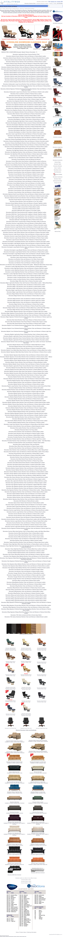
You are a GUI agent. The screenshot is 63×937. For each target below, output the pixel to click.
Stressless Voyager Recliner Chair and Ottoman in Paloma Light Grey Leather (26, 575)
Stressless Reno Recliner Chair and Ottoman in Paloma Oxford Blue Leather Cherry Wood (26, 451)
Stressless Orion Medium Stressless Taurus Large (10, 714)
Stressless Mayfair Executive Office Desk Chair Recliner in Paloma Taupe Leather (26, 375)
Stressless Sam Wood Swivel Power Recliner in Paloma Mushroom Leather (26, 462)
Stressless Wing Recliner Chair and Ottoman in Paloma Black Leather (26, 591)
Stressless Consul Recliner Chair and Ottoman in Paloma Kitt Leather (26, 179)
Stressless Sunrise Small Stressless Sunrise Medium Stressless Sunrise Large (10, 688)
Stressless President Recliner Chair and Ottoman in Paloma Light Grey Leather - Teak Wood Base (26, 440)
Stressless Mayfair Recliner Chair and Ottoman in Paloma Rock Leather (26, 395)
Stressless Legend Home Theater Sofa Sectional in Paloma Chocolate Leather (26, 255)
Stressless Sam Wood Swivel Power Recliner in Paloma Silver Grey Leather (26, 466)
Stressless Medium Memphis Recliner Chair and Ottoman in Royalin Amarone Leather (26, 413)
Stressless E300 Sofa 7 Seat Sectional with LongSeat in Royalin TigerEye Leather (26, 214)
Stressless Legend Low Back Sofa (38, 854)
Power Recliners (57, 96)
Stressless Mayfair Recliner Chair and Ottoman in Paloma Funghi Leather (26, 382)
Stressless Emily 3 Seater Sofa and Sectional (38, 740)
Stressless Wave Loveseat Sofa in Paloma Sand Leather (26, 580)
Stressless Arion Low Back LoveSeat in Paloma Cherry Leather (26, 93)
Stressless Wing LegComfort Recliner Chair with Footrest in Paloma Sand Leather (26, 600)
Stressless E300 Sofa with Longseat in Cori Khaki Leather (26, 210)
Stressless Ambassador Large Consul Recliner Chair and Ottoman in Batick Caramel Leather (26, 84)
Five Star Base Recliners (58, 106)
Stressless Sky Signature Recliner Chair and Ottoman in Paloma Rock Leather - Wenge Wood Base (26, 490)
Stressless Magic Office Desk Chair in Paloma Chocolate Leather (26, 281)
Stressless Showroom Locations (42, 3)
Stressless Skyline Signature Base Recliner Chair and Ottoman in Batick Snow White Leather (26, 499)
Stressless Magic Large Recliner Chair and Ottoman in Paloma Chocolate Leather (26, 290)
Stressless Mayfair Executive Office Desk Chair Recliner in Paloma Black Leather (26, 367)
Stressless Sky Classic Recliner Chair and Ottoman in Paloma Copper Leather (26, 479)
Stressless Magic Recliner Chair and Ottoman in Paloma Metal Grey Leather (26, 302)
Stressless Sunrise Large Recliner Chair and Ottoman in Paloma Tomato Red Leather (26, 521)
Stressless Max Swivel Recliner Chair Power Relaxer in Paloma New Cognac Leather (26, 321)
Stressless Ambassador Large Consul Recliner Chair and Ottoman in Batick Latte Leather (26, 91)
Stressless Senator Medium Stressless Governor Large (10, 701)
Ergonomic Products (9, 8)
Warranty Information (57, 180)
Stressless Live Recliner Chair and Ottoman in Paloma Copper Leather (26, 261)
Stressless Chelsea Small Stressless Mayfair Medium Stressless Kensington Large (26, 649)
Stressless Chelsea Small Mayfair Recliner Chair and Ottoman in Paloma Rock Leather (26, 146)
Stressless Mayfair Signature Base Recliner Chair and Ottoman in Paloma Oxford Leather (26, 355)
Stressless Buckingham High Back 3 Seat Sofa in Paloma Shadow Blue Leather (26, 126)
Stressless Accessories (57, 160)
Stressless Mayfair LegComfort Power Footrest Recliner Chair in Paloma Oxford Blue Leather (26, 338)
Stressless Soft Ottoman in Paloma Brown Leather (26, 501)
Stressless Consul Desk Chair (10, 728)
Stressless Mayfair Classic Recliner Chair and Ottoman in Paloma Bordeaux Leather (26, 362)
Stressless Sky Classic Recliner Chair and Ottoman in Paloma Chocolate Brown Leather (26, 477)
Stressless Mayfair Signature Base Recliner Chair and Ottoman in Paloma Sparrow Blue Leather (26, 402)
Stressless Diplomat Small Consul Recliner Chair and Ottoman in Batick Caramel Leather (26, 196)
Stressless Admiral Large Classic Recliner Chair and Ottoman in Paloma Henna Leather (26, 78)
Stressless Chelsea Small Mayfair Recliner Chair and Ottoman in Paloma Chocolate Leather (26, 141)
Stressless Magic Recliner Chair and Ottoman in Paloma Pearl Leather (26, 304)
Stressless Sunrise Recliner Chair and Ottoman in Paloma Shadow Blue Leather (26, 517)
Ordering (50, 3)
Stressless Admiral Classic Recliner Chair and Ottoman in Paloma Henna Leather (26, 61)
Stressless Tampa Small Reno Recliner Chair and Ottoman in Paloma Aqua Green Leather (26, 542)
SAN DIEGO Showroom (57, 23)
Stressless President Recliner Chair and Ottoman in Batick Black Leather (26, 435)
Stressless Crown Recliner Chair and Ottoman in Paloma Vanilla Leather (26, 190)
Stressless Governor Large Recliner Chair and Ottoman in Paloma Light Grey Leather (26, 227)
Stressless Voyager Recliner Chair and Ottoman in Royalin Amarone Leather (26, 578)
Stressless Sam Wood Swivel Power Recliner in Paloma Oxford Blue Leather (26, 464)
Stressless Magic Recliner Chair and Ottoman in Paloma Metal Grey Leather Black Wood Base (26, 307)
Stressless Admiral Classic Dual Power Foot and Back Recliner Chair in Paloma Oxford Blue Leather (26, 69)
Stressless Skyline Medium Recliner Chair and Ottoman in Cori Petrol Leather (26, 493)
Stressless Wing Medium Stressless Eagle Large (41, 675)
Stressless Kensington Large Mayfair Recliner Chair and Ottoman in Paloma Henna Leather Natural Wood (26, 248)
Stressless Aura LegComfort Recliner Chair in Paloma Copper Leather (26, 99)
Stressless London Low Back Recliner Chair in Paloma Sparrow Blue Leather (26, 275)
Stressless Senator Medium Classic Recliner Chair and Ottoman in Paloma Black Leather (26, 471)
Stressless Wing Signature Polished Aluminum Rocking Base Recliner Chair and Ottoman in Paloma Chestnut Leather (26, 603)
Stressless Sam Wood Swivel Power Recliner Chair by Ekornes (26, 459)
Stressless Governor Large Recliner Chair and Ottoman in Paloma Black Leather (26, 223)
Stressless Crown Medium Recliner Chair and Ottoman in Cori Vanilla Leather (26, 185)
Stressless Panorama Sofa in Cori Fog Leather (26, 429)
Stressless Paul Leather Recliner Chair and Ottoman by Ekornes (26, 428)
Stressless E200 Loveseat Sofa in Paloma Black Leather (26, 206)
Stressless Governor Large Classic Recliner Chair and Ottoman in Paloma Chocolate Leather (26, 232)
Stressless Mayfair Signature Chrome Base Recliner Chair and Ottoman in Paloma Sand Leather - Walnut (26, 356)
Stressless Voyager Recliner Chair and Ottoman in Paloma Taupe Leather (26, 576)
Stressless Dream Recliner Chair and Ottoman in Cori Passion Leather (26, 199)
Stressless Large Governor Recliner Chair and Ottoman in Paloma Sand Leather (26, 239)
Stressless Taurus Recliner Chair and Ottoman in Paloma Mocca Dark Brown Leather (26, 538)
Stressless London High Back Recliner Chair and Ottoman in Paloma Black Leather (26, 266)
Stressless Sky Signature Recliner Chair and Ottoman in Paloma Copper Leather (26, 486)
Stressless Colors (57, 56)
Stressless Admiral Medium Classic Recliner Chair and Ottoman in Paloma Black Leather (26, 70)
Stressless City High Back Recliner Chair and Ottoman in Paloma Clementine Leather (26, 152)
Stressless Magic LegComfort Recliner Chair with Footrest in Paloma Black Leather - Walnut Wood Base (26, 282)
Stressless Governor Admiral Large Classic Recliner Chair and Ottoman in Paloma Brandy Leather (26, 230)
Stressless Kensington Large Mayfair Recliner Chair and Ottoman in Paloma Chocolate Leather (26, 241)
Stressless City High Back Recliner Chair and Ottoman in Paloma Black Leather (26, 150)
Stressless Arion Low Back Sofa (37, 833)
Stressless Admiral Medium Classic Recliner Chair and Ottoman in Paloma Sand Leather (26, 74)
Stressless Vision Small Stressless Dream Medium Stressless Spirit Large (26, 688)
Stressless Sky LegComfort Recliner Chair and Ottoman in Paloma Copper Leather (26, 482)
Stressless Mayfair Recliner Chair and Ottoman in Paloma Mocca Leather (26, 393)
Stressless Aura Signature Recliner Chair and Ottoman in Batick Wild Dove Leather (26, 102)
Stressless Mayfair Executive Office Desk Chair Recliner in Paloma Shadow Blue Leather (26, 373)
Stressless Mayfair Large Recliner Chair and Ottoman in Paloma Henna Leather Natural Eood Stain (26, 386)
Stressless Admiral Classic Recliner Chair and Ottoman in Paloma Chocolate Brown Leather (26, 58)
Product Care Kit (57, 182)
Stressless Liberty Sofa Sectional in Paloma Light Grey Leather (26, 257)
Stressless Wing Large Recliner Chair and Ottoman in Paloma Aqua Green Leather (26, 589)
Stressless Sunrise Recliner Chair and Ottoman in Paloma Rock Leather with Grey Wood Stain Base (26, 519)
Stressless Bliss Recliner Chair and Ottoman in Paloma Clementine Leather (26, 113)
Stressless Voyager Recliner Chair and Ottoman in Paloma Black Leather (26, 573)
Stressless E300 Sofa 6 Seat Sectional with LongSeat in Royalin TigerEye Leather (26, 212)
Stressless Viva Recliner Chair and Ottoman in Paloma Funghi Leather (26, 569)
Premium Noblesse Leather (26, 882)
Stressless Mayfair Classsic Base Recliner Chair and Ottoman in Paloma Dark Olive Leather (26, 378)
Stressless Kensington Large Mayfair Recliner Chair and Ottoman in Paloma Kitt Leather (26, 250)
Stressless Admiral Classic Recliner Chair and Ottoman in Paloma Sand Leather (26, 65)
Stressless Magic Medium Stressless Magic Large (10, 662)
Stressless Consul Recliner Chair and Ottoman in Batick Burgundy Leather (26, 170)
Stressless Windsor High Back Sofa (14, 792)
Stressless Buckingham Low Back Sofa (38, 761)
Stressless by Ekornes (15, 8)
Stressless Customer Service (42, 1)
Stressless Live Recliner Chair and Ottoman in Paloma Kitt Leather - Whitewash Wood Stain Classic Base (26, 264)
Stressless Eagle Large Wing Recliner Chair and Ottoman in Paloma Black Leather (26, 217)
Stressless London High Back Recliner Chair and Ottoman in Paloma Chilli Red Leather (26, 268)
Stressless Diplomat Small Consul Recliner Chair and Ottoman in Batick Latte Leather (26, 197)
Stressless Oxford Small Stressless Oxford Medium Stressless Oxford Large (26, 714)
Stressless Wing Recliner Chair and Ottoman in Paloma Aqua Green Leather (26, 587)
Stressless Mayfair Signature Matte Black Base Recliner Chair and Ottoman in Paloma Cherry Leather (26, 352)
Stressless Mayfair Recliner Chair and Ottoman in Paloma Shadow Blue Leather (26, 400)
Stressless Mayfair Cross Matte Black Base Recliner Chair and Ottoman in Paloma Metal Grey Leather (26, 350)
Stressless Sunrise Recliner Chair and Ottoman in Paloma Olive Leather (26, 513)
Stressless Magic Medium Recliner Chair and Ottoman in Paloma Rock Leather (26, 293)
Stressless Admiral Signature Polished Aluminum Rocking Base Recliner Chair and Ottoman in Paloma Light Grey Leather (26, 89)
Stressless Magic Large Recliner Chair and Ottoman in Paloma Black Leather (26, 286)
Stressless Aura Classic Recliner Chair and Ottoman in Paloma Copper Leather (26, 97)
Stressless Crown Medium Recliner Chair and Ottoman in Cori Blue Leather (26, 183)
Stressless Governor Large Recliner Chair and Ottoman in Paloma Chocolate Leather (26, 225)
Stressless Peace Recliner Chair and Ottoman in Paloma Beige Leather (26, 431)
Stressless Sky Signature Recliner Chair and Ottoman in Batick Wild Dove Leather (26, 484)
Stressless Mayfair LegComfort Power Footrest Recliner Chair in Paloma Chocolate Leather (26, 336)
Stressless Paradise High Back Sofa (14, 844)
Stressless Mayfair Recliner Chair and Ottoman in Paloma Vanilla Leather (26, 406)
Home (17, 932)
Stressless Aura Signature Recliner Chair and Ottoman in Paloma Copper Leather (26, 106)
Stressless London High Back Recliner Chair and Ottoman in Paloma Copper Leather (26, 270)
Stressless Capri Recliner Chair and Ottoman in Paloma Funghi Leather (26, 137)
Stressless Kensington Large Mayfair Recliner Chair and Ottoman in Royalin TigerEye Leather (26, 253)
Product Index (23, 932)
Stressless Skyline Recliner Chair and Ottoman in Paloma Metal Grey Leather (26, 497)
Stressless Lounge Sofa (57, 147)
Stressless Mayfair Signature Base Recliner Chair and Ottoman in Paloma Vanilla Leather (26, 358)
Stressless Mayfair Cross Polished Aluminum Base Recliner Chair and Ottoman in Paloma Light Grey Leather (26, 332)
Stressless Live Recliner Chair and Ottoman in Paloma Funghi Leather (26, 262)
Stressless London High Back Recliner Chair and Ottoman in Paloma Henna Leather (26, 272)
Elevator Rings (58, 162)
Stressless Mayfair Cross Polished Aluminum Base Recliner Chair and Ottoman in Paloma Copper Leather (26, 329)
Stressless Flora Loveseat (37, 812)
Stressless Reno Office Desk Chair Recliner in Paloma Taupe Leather (26, 446)
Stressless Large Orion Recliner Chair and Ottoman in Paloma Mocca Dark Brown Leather (26, 424)
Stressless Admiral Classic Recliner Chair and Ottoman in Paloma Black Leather (26, 56)
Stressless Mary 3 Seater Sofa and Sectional (38, 751)
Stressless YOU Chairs (57, 126)
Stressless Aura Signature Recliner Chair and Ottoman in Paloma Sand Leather (26, 112)
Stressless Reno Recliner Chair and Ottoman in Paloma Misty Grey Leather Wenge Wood (26, 449)
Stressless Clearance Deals (30, 3)
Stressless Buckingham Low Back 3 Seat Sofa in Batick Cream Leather (26, 132)
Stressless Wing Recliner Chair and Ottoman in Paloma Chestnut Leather (26, 593)
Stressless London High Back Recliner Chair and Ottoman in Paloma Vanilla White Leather (26, 273)
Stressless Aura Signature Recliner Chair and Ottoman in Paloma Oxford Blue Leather (26, 110)
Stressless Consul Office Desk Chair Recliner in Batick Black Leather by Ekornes (26, 161)
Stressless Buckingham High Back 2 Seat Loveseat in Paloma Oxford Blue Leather (26, 123)
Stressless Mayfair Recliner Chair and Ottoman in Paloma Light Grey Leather (26, 391)
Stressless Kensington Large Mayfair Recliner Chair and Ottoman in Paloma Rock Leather (26, 251)
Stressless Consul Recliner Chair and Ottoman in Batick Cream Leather (26, 174)
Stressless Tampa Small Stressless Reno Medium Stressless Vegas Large (41, 649)
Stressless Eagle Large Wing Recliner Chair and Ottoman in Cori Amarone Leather (26, 216)
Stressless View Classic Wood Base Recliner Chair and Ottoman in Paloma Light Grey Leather (26, 554)
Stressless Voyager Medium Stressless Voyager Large (26, 662)
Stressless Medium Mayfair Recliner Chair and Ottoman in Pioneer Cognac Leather (26, 407)
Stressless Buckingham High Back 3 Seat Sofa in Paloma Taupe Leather (26, 130)
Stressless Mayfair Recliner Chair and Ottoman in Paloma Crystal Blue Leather (26, 348)
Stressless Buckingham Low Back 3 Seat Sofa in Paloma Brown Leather (26, 119)
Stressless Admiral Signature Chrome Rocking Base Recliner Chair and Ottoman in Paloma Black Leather (26, 86)
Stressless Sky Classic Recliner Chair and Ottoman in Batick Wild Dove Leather (26, 475)
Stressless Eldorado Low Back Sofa (38, 782)
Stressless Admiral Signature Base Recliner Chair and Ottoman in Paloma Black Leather (26, 81)
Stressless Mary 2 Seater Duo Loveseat (14, 751)
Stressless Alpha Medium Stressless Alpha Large (41, 701)
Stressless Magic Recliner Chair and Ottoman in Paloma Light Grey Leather (26, 300)
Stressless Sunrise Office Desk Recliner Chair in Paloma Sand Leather (26, 535)
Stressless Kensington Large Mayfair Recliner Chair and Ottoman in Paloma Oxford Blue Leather (26, 243)
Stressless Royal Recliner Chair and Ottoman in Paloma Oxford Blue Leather (26, 455)
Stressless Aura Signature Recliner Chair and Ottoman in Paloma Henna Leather (26, 108)
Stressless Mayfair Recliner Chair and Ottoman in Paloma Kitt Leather (26, 387)
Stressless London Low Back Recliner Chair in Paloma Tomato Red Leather (26, 277)
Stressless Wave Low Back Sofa (37, 822)
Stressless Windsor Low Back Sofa (38, 792)
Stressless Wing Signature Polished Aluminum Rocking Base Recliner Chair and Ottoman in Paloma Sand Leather (26, 610)
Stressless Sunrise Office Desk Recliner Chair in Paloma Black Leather (26, 533)
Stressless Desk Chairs (57, 116)
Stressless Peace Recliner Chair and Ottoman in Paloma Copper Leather (26, 433)
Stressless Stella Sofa (14, 802)
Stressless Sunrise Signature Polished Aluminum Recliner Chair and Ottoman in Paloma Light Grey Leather (26, 529)
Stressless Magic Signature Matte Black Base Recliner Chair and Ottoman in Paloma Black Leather (26, 315)
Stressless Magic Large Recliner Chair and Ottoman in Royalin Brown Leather (26, 292)
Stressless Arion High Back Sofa (14, 833)
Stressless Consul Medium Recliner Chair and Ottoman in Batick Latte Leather (26, 177)
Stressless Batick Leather (26, 879)
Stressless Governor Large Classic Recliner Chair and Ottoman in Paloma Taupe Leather (26, 237)
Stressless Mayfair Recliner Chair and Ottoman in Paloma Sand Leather (26, 398)
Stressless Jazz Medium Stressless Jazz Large (26, 701)
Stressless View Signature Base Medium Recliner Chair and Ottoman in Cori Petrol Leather (26, 556)
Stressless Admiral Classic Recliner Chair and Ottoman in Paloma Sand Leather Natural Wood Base (26, 67)
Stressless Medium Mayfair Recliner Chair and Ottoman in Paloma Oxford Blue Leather (26, 397)
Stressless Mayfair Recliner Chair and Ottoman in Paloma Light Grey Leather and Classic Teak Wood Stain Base (26, 342)
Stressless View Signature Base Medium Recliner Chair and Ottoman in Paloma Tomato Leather (26, 567)
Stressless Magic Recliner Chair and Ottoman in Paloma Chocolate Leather (26, 298)
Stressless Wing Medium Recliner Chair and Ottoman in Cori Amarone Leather (26, 582)
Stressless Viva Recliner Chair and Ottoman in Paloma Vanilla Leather (26, 571)
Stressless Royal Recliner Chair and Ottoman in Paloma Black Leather (26, 453)
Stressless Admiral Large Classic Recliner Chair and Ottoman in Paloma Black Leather (26, 76)
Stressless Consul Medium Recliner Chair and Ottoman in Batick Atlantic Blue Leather (26, 164)
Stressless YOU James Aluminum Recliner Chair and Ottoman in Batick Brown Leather (26, 616)
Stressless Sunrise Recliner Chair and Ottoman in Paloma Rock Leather (26, 515)
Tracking (54, 3)
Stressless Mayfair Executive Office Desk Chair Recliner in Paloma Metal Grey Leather (26, 369)
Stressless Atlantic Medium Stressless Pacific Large (10, 675)
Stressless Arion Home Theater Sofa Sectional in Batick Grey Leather (26, 95)
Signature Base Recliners (57, 86)
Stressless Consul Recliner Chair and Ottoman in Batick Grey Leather (26, 175)
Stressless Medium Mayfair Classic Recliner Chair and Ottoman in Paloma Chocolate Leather (26, 364)
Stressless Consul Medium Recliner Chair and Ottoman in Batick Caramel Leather (26, 166)
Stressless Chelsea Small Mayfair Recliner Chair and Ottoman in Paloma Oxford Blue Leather (26, 144)
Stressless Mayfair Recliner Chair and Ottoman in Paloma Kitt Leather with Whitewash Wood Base (26, 389)
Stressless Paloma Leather (26, 881)
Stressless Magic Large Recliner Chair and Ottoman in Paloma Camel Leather (26, 288)
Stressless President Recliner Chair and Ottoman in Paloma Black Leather (26, 437)
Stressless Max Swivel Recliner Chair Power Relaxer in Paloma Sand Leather (26, 323)
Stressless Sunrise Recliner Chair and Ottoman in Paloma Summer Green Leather (26, 524)
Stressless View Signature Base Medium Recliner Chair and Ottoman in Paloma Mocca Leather (26, 565)
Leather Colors (22, 8)
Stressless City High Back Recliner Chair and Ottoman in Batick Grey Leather (26, 148)
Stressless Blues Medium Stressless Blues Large (41, 688)
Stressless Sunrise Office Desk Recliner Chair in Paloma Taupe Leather (26, 536)
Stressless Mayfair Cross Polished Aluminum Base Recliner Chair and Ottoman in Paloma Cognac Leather (26, 326)
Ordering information (31, 932)
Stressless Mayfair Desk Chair (41, 728)
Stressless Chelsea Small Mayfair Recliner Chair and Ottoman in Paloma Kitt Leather (26, 143)
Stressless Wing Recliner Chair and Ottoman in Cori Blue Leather (26, 586)
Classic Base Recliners (57, 76)
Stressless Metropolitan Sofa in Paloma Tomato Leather (26, 418)
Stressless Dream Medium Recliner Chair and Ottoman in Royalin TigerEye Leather (26, 203)
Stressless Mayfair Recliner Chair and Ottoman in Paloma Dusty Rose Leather (26, 380)
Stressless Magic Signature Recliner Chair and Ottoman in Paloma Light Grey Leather (26, 311)
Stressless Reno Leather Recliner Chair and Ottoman (26, 444)
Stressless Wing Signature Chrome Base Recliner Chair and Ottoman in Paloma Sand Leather (26, 607)
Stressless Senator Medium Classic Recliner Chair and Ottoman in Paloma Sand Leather (26, 473)
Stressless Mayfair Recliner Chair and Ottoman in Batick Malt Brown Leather (26, 344)
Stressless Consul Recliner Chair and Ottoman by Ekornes (26, 159)
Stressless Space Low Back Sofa (37, 863)
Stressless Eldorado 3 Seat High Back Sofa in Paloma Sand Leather (26, 219)
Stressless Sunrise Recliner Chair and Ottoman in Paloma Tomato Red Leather (26, 522)
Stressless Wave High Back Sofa (14, 822)
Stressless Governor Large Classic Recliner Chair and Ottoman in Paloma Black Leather (26, 228)
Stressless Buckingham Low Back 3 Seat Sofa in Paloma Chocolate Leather (26, 117)
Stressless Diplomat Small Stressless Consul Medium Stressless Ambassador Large (10, 649)
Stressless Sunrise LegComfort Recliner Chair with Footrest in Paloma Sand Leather (26, 526)
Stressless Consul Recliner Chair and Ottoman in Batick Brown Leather (26, 168)
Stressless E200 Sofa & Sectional (14, 874)
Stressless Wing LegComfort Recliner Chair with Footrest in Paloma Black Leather (26, 598)
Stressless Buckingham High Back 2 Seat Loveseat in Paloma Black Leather (26, 121)
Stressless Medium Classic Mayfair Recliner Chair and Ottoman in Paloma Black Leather (26, 360)
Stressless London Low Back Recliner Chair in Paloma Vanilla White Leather (26, 279)
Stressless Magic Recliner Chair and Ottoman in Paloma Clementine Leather (26, 309)
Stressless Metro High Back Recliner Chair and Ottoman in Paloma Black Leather (26, 417)
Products (4, 8)
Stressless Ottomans (57, 166)
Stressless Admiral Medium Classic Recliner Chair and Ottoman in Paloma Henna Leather (26, 72)
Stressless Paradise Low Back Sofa (38, 844)
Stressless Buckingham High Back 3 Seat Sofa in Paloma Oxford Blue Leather (26, 124)
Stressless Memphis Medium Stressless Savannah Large (26, 675)
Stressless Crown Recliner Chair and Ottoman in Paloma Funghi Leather (26, 188)
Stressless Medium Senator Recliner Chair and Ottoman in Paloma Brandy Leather (26, 468)
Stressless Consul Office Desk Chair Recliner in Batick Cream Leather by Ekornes (26, 163)
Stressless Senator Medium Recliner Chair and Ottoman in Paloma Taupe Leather (26, 470)
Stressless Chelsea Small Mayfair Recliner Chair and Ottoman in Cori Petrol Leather (26, 139)
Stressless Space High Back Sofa (14, 863)
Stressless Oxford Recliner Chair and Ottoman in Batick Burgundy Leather (26, 426)
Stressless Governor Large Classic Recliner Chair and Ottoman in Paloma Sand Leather (26, 236)
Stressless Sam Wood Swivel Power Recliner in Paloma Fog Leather (26, 460)
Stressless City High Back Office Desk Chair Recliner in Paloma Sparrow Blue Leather (26, 154)
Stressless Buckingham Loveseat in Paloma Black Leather (26, 115)
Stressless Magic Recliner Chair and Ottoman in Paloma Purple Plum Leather (26, 306)
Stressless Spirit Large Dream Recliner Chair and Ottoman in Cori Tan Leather (26, 506)
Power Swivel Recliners (57, 66)
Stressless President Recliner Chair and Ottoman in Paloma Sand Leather (26, 442)
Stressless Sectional (57, 157)
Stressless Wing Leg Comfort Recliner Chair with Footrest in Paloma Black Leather (26, 595)
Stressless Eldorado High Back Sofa (14, 782)
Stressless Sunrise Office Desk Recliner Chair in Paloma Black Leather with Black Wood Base (26, 531)
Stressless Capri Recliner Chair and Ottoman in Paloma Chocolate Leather (26, 135)
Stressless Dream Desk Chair (26, 728)
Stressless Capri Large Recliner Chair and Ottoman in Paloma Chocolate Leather (26, 133)
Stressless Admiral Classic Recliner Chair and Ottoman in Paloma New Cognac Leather (26, 63)
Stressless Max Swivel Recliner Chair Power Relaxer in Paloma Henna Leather (26, 319)
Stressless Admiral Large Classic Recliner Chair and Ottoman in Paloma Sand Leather (26, 79)
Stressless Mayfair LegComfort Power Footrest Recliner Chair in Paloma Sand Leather (26, 334)
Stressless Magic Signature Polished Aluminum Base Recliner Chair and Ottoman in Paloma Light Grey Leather (26, 317)
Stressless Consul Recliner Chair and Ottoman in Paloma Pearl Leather (26, 181)
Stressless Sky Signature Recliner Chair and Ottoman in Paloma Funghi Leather (26, 488)
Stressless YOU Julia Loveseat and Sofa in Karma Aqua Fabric (26, 615)
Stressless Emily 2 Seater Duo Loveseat (14, 740)
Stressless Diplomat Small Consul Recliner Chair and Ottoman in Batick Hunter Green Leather (26, 194)
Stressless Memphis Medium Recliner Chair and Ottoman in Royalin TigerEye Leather (26, 415)
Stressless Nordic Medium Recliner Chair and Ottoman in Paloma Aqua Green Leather (26, 420)
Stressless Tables (57, 164)
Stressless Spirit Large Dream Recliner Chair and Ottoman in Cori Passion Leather (26, 504)
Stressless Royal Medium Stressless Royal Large (41, 663)
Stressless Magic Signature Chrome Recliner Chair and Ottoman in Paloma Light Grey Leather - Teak (26, 313)
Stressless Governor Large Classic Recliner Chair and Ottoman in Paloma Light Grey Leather (26, 234)
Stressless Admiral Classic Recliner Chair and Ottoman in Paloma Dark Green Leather (26, 59)
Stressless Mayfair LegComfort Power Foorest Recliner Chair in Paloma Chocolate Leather (26, 365)
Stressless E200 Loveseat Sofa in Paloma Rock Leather (26, 208)
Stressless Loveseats (58, 137)
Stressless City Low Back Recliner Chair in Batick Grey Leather (26, 155)
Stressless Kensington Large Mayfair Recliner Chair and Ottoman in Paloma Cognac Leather (26, 245)
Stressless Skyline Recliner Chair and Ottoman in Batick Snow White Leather (26, 495)
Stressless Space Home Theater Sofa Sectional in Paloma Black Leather (26, 502)
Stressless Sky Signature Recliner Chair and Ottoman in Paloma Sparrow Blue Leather (26, 491)
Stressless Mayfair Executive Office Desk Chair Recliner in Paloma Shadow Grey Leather (26, 371)
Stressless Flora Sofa (14, 812)
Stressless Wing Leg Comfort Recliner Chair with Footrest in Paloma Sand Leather (26, 596)
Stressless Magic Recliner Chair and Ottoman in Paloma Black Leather (26, 295)
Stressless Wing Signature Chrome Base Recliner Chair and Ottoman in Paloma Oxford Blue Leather (26, 605)
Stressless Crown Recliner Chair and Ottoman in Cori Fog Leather (26, 186)
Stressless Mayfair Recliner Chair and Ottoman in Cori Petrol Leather (26, 346)
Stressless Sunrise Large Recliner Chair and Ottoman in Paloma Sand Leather (26, 511)
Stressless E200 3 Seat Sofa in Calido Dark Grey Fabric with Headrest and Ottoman (26, 205)
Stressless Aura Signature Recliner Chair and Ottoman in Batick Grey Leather (26, 101)
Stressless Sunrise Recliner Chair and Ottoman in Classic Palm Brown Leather (26, 508)
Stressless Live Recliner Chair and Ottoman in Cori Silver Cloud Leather (26, 259)
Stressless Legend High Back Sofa (14, 854)
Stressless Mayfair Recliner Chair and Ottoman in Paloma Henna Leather (26, 384)
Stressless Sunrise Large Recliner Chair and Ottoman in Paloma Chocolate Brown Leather (26, 510)
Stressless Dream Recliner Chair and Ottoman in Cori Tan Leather (26, 201)
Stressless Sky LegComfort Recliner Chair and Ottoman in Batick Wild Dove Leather (26, 480)
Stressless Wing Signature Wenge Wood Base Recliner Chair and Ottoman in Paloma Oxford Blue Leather (26, 613)
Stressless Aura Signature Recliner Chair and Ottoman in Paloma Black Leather (26, 104)
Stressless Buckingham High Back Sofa (14, 761)
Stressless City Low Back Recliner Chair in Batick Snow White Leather (26, 157)
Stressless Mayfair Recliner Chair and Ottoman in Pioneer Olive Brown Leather (26, 409)
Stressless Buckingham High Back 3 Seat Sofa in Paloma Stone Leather (26, 128)
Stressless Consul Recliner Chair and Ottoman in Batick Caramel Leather (26, 172)
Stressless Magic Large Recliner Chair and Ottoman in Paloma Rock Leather (26, 284)
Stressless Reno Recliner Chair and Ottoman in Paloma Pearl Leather (26, 448)
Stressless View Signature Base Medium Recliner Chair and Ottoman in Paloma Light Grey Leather (26, 564)
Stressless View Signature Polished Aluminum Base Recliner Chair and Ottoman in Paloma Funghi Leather (26, 562)
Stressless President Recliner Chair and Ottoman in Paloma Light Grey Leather (26, 438)
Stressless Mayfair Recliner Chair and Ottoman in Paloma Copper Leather (26, 376)
